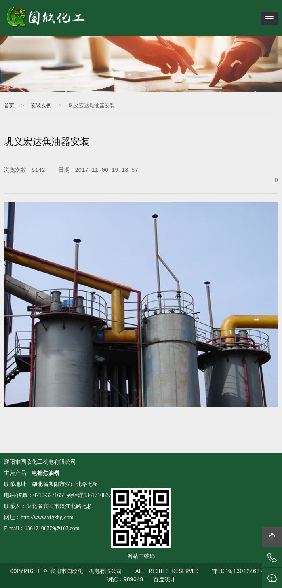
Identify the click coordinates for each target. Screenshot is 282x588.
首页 (9, 106)
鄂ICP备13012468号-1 (242, 571)
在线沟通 (272, 578)
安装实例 (41, 106)
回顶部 (272, 537)
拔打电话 (272, 557)
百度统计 (164, 580)
